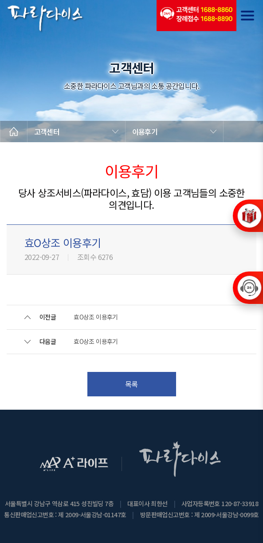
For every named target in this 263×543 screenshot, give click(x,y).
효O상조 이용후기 (96, 316)
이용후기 (144, 131)
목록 (131, 384)
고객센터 (46, 131)
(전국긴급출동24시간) (196, 15)
